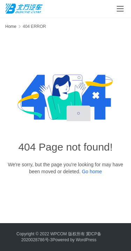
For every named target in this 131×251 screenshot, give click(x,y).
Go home (92, 171)
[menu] (120, 8)
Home (10, 26)
